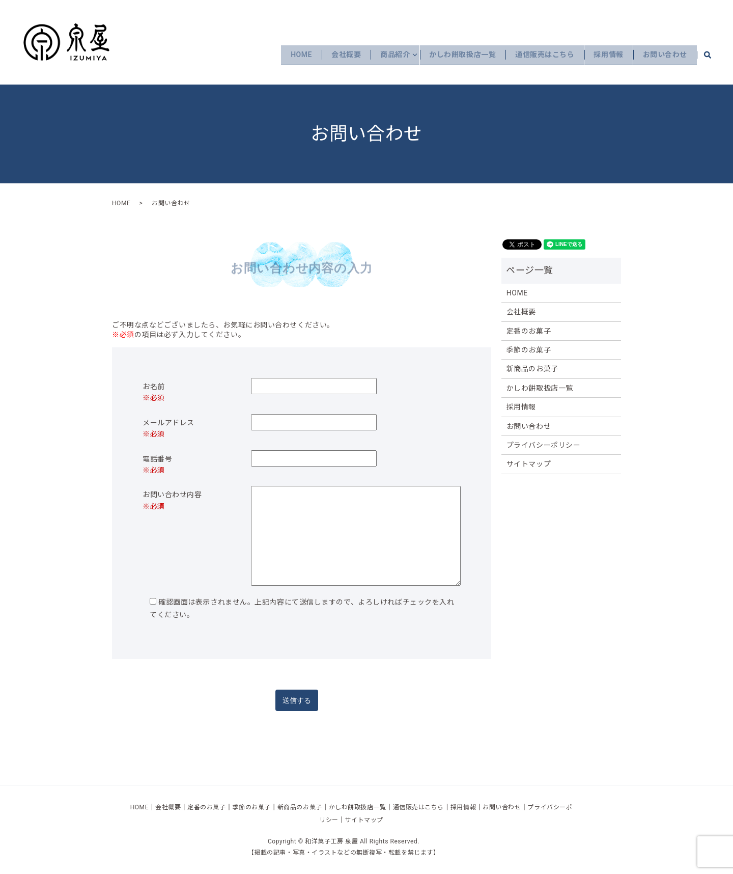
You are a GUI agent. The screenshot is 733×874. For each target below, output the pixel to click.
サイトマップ (528, 464)
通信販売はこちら (538, 54)
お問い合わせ (663, 54)
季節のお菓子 (528, 350)
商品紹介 (384, 54)
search (713, 54)
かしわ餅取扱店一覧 (454, 54)
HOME (286, 54)
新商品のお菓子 (532, 369)
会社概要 (333, 54)
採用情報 (604, 54)
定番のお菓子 (528, 331)
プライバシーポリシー (543, 445)
